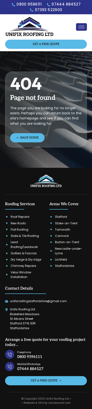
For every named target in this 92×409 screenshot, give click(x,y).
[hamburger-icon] (81, 27)
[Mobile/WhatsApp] (9, 366)
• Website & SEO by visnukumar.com (46, 403)
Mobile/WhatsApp (28, 364)
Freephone (24, 352)
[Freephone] (9, 354)
